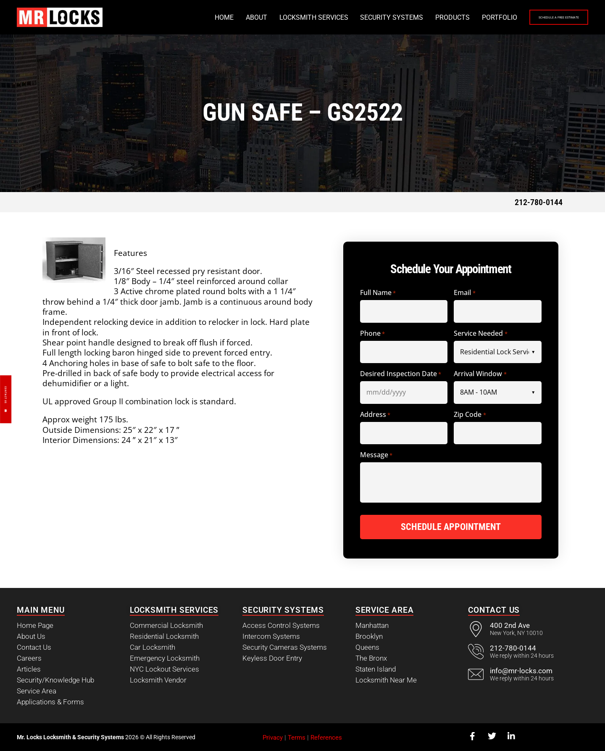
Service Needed (480, 333)
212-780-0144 (539, 202)
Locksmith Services (264, 17)
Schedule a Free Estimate (534, 18)
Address (375, 415)
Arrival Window (480, 374)
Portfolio (450, 17)
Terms (296, 736)
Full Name (378, 293)
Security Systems (342, 17)
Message (376, 455)
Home (175, 17)
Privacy (273, 736)
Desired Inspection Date (400, 374)
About (207, 17)
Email (464, 293)
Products (403, 17)
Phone (372, 333)
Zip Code (470, 415)
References (326, 736)
